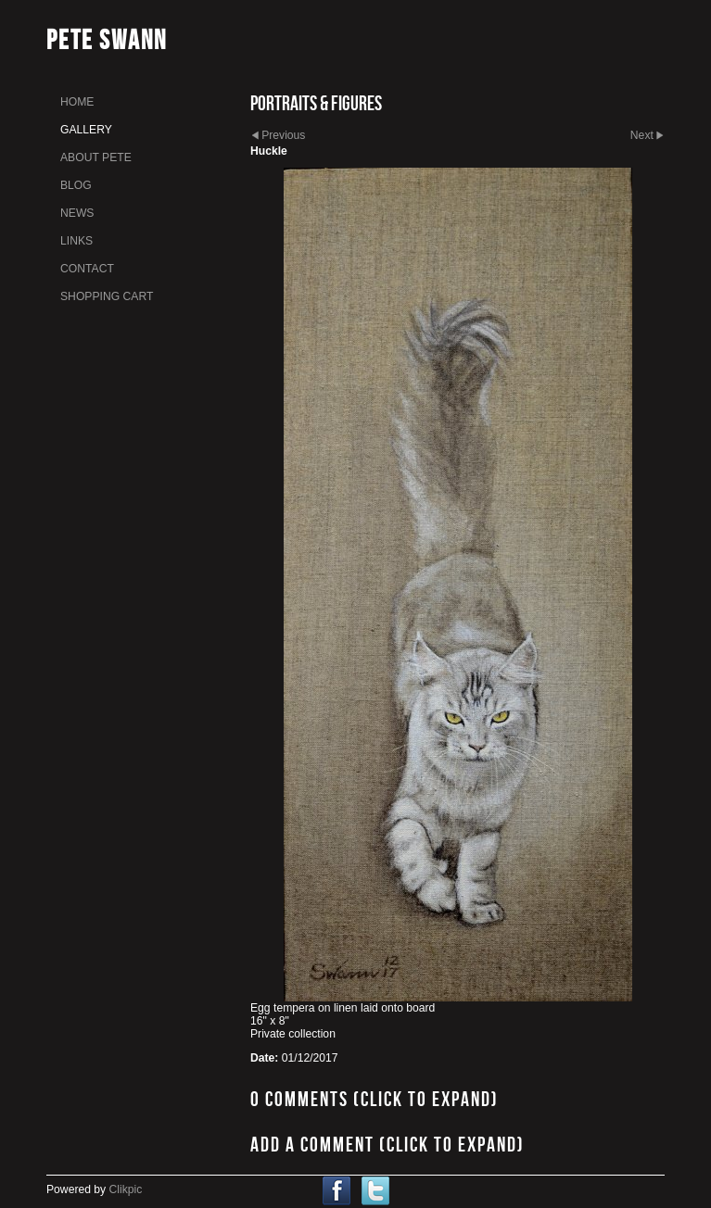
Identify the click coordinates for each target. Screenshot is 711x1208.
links (76, 240)
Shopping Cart (106, 296)
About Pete (96, 157)
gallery (86, 129)
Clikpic (126, 1189)
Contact (87, 268)
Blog (76, 185)
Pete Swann (106, 39)
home (77, 101)
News (77, 213)
